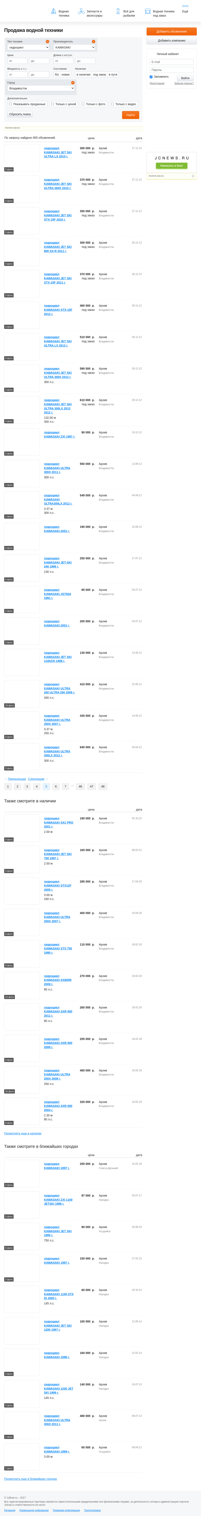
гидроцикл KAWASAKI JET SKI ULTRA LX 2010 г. (58, 152)
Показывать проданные (29, 104)
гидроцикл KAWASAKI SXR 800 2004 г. (58, 1106)
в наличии (83, 74)
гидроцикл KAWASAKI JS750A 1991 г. (57, 594)
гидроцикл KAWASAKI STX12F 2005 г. (57, 885)
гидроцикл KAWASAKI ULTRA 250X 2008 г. (57, 1074)
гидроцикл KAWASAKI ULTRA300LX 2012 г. (58, 499)
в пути (113, 74)
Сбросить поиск (20, 114)
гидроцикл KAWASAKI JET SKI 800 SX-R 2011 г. (58, 246)
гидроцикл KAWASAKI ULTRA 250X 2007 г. (57, 720)
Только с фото (95, 104)
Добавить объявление (172, 31)
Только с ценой (65, 104)
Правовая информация (66, 1510)
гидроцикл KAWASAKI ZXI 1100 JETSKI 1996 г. (58, 1199)
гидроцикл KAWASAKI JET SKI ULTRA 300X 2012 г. (58, 372)
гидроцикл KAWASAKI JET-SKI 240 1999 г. (58, 562)
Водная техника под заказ (159, 12)
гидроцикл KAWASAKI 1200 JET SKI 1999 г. (58, 1388)
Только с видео (125, 104)
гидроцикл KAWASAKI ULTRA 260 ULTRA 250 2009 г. (59, 688)
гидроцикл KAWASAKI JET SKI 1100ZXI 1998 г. (58, 657)
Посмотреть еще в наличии (22, 1133)
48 (102, 786)
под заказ (99, 74)
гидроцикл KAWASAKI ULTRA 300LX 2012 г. (57, 751)
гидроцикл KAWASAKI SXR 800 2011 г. (58, 1011)
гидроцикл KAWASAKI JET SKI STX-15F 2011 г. (58, 278)
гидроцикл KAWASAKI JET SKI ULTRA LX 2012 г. (58, 341)
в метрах (62, 55)
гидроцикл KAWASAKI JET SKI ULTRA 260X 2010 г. (58, 184)
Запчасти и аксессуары (90, 12)
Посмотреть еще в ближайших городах (30, 1479)
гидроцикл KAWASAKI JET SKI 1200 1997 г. (58, 1325)
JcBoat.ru (24, 6)
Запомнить (161, 76)
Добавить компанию (172, 40)
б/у (57, 74)
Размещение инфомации (34, 1510)
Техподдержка (92, 1510)
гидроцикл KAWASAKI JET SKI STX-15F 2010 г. (58, 215)
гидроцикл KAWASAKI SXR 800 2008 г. (58, 1043)
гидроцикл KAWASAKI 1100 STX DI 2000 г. (59, 1294)
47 (91, 786)
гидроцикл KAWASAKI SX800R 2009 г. (57, 980)
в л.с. (17, 68)
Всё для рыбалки (125, 12)
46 (80, 786)
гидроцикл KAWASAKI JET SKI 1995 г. (58, 1231)
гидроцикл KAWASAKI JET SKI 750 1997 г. (58, 854)
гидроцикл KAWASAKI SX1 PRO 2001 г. (58, 822)
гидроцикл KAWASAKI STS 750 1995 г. (58, 948)
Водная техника (59, 12)
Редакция (9, 1510)
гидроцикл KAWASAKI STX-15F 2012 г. (58, 309)
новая (66, 74)
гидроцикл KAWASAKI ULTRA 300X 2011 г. (57, 468)
